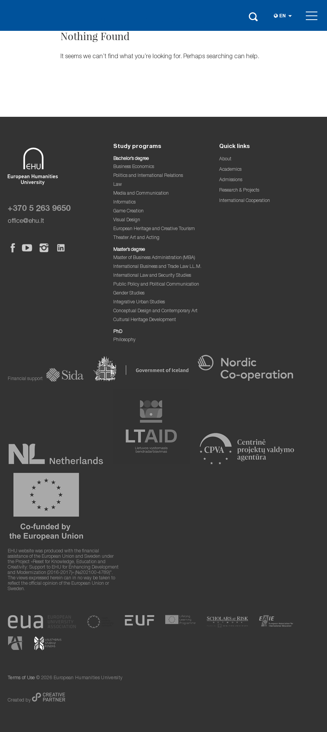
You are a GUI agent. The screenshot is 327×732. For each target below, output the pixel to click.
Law (117, 184)
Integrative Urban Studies (139, 302)
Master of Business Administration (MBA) (154, 258)
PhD (117, 332)
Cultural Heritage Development (144, 320)
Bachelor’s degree (131, 159)
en (282, 16)
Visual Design (126, 220)
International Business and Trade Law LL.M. (157, 266)
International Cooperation (244, 201)
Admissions (230, 180)
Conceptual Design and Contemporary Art (155, 311)
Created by (20, 700)
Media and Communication (141, 193)
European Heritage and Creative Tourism (154, 229)
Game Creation (128, 211)
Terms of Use (21, 678)
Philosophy (124, 340)
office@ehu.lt (26, 221)
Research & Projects (239, 190)
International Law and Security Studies (152, 275)
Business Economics (133, 167)
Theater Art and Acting (136, 238)
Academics (230, 169)
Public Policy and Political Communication (156, 284)
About (225, 159)
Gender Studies (128, 293)
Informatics (124, 202)
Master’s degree (129, 249)
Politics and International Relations (148, 175)
